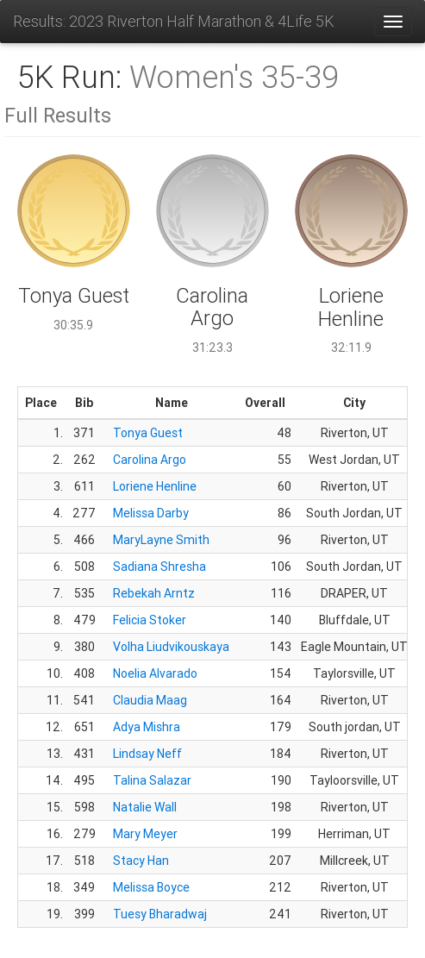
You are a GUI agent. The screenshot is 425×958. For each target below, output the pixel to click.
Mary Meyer (145, 834)
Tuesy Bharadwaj (160, 914)
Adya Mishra (146, 727)
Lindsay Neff (147, 753)
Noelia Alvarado (155, 673)
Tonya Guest (148, 433)
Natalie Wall (145, 807)
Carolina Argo (149, 459)
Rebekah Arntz (154, 593)
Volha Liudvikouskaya (171, 646)
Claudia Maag (150, 700)
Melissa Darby (151, 513)
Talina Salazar (152, 780)
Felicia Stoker (149, 620)
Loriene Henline (155, 486)
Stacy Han (141, 860)
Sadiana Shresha (159, 566)
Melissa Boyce (151, 887)
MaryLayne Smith (161, 540)
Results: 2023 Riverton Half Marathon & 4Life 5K (173, 21)
